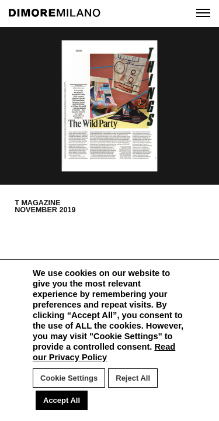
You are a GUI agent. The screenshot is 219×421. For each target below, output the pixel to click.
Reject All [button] (133, 378)
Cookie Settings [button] (69, 378)
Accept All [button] (61, 400)
